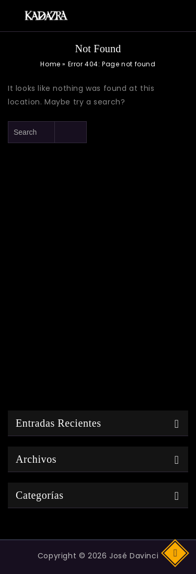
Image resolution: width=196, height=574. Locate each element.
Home (50, 64)
